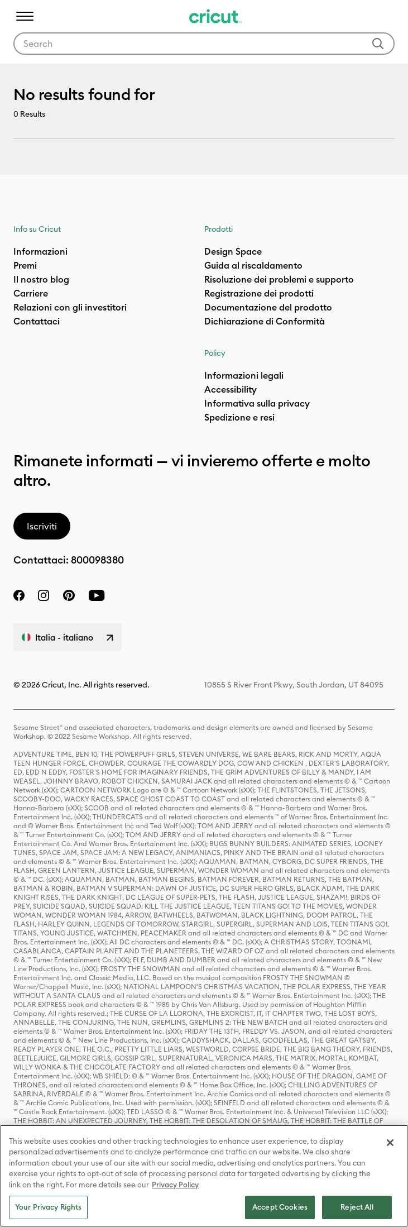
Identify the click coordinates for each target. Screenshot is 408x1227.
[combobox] (204, 43)
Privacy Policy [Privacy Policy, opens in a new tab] (175, 1184)
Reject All (356, 1206)
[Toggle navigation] (24, 16)
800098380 (97, 559)
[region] (204, 1176)
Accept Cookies (280, 1206)
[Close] (390, 1142)
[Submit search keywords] (378, 43)
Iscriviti (42, 526)
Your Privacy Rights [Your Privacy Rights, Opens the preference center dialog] (48, 1206)
